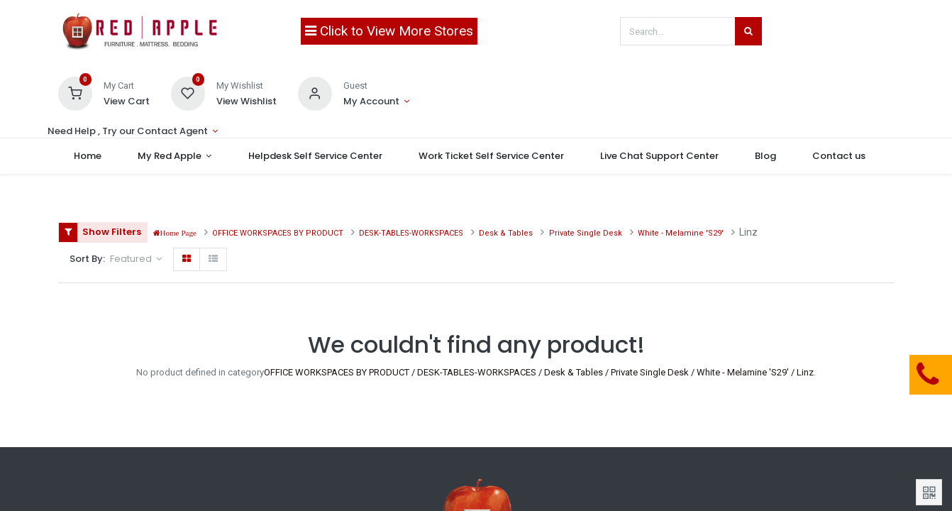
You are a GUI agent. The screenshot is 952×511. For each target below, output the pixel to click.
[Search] (748, 31)
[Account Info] (376, 101)
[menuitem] (90, 156)
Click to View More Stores (389, 31)
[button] (136, 259)
